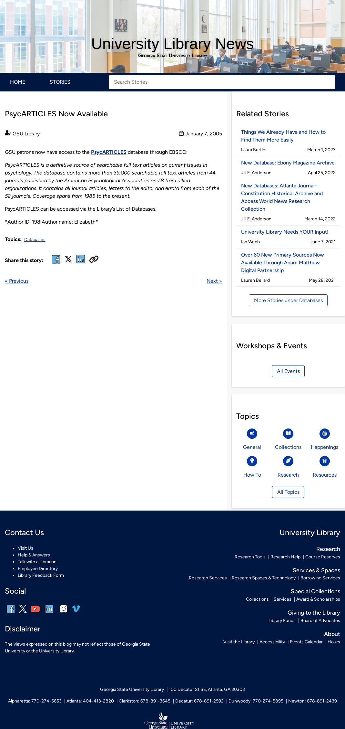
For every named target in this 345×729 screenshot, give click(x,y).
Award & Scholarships (318, 599)
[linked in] (80, 263)
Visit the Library (239, 642)
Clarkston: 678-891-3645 (144, 701)
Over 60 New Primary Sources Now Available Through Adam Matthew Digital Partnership (282, 262)
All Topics (288, 492)
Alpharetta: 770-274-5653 (35, 701)
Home (17, 82)
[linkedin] (49, 613)
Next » (214, 281)
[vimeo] (76, 611)
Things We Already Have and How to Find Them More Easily (283, 136)
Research (328, 548)
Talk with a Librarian (37, 562)
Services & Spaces (316, 570)
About (332, 633)
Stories (60, 82)
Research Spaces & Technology (264, 578)
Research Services (208, 578)
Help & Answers (34, 555)
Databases (35, 239)
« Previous (16, 281)
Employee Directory (38, 568)
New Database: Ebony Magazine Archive (288, 163)
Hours (334, 642)
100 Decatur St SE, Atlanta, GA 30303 (207, 689)
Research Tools (250, 557)
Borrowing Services (320, 578)
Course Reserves (322, 557)
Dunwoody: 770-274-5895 (255, 701)
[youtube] (35, 613)
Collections (257, 599)
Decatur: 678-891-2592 (199, 701)
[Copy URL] (94, 259)
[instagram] (63, 613)
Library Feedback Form (41, 575)
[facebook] (56, 263)
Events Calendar (306, 642)
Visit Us (25, 548)
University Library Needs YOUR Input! (285, 232)
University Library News (172, 43)
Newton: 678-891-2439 (312, 701)
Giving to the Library (314, 612)
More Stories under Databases (288, 300)
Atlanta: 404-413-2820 (90, 701)
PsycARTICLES (109, 152)
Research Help (285, 557)
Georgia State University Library (172, 55)
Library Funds (282, 620)
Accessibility (272, 642)
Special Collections (315, 591)
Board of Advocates (320, 620)
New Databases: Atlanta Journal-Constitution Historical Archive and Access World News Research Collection (282, 197)
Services (282, 599)
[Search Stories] (222, 82)
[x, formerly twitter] (68, 261)
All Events (288, 371)
